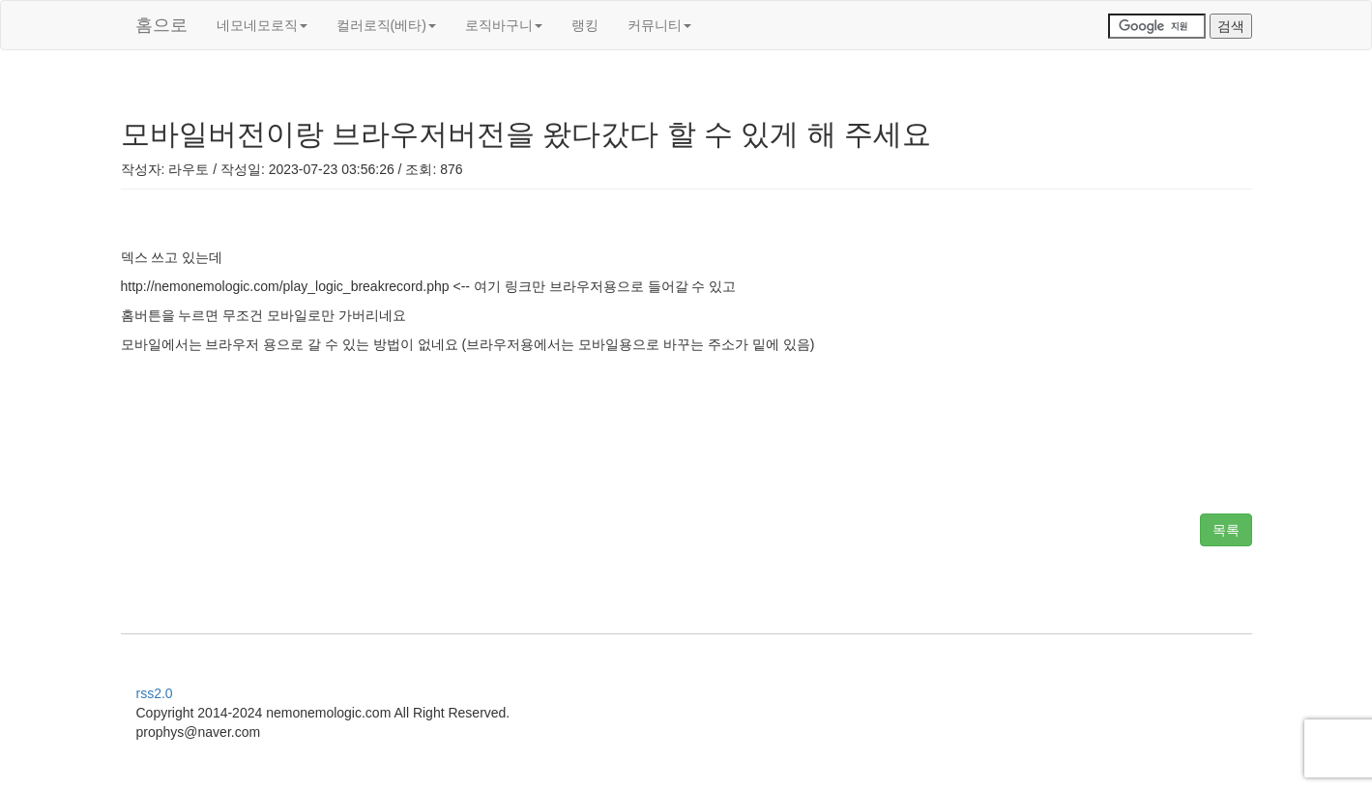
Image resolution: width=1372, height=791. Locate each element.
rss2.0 (154, 693)
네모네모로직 (262, 25)
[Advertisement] (686, 436)
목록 (1226, 530)
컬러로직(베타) (386, 25)
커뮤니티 (659, 25)
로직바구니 (503, 25)
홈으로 (161, 25)
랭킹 (584, 25)
